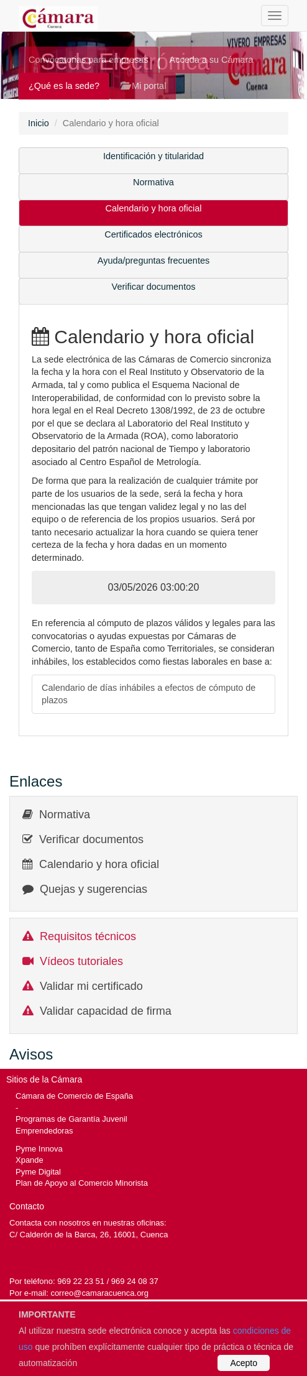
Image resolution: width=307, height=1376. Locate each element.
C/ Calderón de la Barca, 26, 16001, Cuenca (88, 1234)
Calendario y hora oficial (154, 208)
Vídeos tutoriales (81, 961)
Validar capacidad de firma (106, 1011)
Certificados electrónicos (153, 234)
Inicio (38, 123)
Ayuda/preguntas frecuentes (153, 261)
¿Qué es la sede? (64, 86)
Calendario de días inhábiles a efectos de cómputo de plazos (148, 694)
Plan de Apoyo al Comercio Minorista (82, 1183)
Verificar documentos (154, 287)
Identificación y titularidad (153, 156)
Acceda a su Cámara (212, 60)
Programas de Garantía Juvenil (71, 1119)
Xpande (30, 1160)
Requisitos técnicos (88, 936)
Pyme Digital (38, 1171)
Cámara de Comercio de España (74, 1096)
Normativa (153, 182)
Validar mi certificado (91, 986)
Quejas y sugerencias (93, 889)
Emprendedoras (44, 1130)
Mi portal (143, 86)
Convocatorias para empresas (89, 60)
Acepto (243, 1363)
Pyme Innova (39, 1148)
